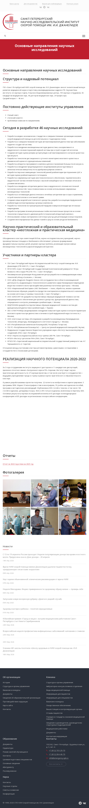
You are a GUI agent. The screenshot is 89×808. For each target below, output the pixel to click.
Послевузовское (9, 771)
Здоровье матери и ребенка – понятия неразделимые (27, 609)
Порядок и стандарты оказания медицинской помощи (65, 718)
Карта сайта (8, 705)
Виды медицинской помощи (58, 690)
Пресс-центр (14, 4)
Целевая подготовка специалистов (17, 759)
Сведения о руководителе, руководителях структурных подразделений (64, 724)
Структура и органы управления (16, 686)
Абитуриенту (8, 767)
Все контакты (56, 764)
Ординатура (8, 748)
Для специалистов (30, 4)
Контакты (7, 709)
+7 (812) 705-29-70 (57, 750)
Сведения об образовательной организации (21, 698)
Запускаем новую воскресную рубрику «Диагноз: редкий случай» (32, 599)
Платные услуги (72, 4)
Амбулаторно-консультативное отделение (64, 686)
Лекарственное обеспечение (58, 705)
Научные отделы (10, 786)
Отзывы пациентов (54, 713)
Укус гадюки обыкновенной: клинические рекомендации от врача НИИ (35, 579)
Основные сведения (11, 763)
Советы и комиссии (11, 790)
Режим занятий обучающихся (15, 752)
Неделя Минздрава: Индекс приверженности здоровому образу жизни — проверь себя (43, 589)
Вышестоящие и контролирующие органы (64, 709)
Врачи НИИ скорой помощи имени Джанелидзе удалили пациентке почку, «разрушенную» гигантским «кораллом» (37, 568)
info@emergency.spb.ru (58, 758)
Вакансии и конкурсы (11, 690)
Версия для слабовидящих (52, 4)
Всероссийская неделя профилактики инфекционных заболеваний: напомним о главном (44, 631)
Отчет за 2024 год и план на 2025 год (18, 464)
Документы (7, 694)
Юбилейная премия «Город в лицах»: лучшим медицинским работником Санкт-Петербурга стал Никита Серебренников (39, 620)
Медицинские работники (56, 728)
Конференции (9, 794)
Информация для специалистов (59, 698)
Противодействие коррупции (15, 701)
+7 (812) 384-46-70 (57, 754)
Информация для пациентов (58, 694)
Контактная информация (56, 736)
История (6, 682)
